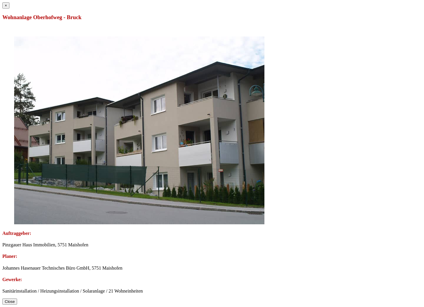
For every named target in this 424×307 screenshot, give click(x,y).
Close (10, 301)
